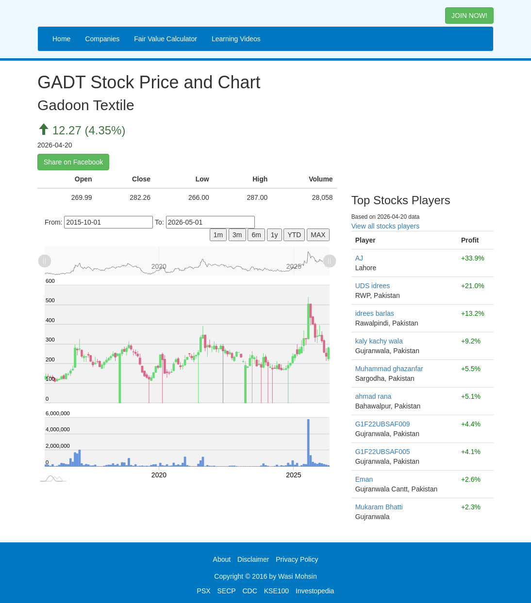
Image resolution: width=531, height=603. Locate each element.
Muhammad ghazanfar (389, 369)
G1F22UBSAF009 (382, 424)
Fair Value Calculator (165, 39)
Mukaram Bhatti (379, 507)
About (222, 559)
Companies (102, 39)
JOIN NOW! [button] (469, 15)
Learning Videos (236, 39)
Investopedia (315, 591)
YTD (294, 235)
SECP (226, 591)
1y (274, 235)
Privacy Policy (297, 559)
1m (218, 235)
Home (61, 39)
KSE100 (276, 591)
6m (256, 235)
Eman (364, 479)
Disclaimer (253, 559)
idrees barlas (374, 313)
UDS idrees (372, 286)
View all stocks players (385, 226)
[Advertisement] (422, 123)
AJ (359, 258)
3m (237, 235)
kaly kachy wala (379, 341)
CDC (250, 591)
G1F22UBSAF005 (382, 452)
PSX (204, 591)
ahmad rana (373, 396)
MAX (318, 235)
